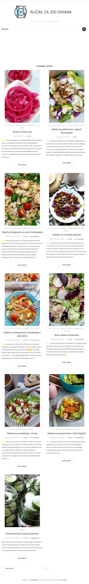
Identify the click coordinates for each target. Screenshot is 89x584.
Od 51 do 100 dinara (13, 125)
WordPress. (35, 580)
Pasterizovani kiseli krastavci (22, 533)
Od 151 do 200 (9, 228)
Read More (22, 165)
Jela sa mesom (55, 125)
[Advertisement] (44, 50)
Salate (22, 128)
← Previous (8, 568)
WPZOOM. (64, 580)
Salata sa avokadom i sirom (22, 433)
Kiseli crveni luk (22, 131)
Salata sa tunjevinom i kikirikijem (66, 433)
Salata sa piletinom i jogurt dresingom (67, 131)
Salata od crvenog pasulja (67, 234)
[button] (5, 29)
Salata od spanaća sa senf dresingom (22, 232)
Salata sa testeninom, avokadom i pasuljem (22, 334)
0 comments (34, 236)
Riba (72, 429)
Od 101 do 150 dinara (69, 125)
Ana (29, 136)
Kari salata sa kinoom (67, 335)
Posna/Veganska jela (30, 125)
